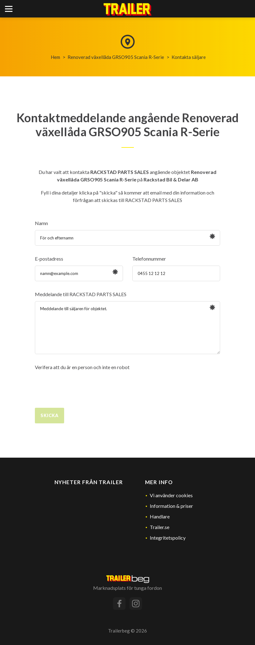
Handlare (160, 516)
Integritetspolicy (168, 538)
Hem (55, 57)
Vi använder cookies (171, 495)
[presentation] (82, 386)
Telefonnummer (149, 259)
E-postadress (49, 259)
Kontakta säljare (189, 57)
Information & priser (171, 506)
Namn (41, 223)
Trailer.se (159, 527)
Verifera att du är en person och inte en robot (82, 367)
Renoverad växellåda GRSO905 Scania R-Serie (116, 57)
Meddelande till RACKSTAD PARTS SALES (80, 294)
